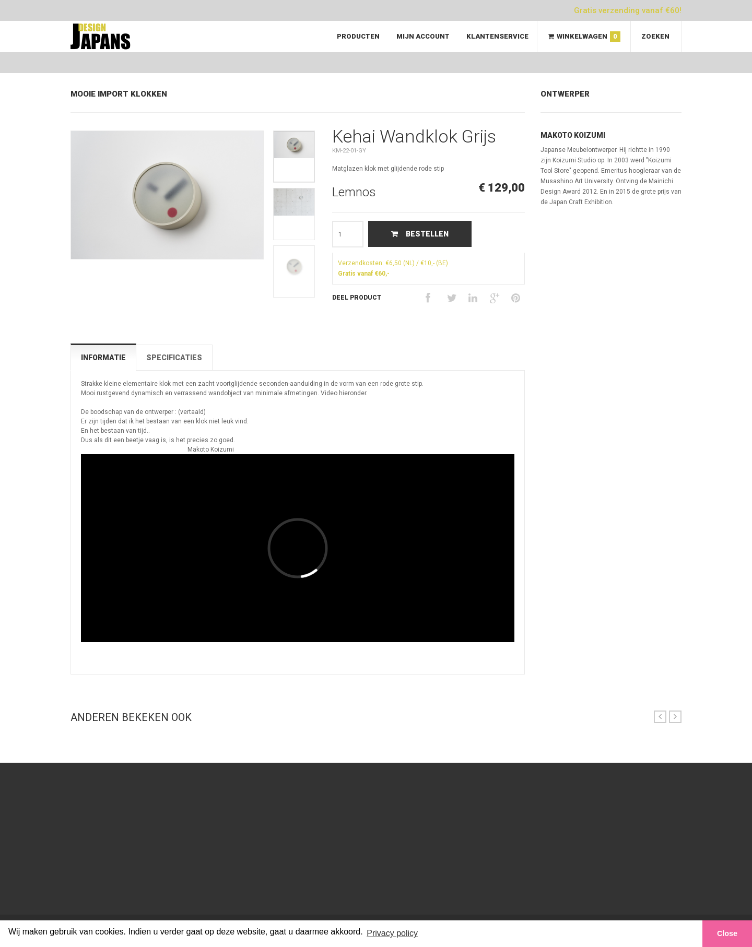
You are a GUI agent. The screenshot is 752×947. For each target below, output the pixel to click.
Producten (358, 36)
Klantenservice (497, 36)
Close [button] (727, 933)
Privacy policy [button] (392, 933)
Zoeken (655, 36)
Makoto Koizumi (572, 135)
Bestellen (420, 234)
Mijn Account (423, 36)
